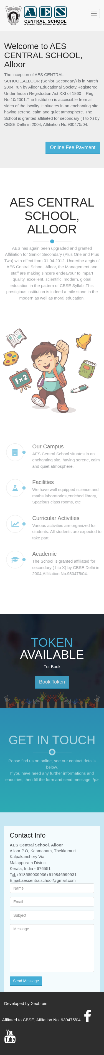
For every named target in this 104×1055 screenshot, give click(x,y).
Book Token (52, 684)
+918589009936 (31, 874)
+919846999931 (61, 874)
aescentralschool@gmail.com (48, 880)
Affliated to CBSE (18, 1019)
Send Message (26, 981)
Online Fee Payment (72, 147)
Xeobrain (39, 1003)
